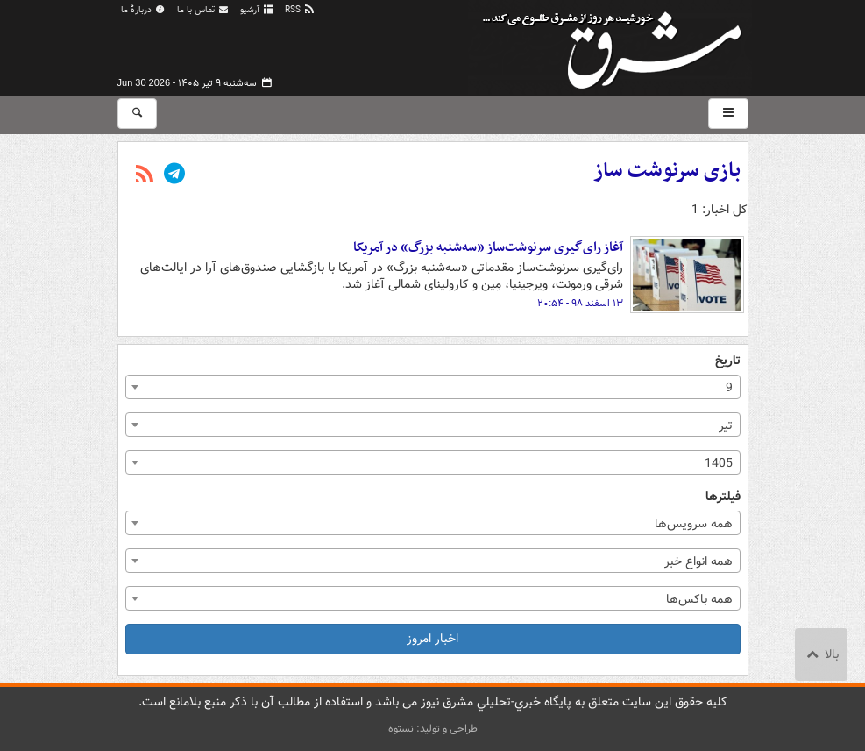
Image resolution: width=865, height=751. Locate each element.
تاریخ (728, 361)
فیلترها (723, 497)
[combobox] (433, 387)
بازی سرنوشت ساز (667, 171)
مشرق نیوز (617, 44)
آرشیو (257, 10)
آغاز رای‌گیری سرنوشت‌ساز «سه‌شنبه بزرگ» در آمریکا (488, 247)
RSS (300, 10)
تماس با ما (203, 10)
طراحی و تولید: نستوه (433, 728)
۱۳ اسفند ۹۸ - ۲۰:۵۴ (580, 303)
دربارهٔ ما (144, 10)
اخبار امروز (432, 638)
